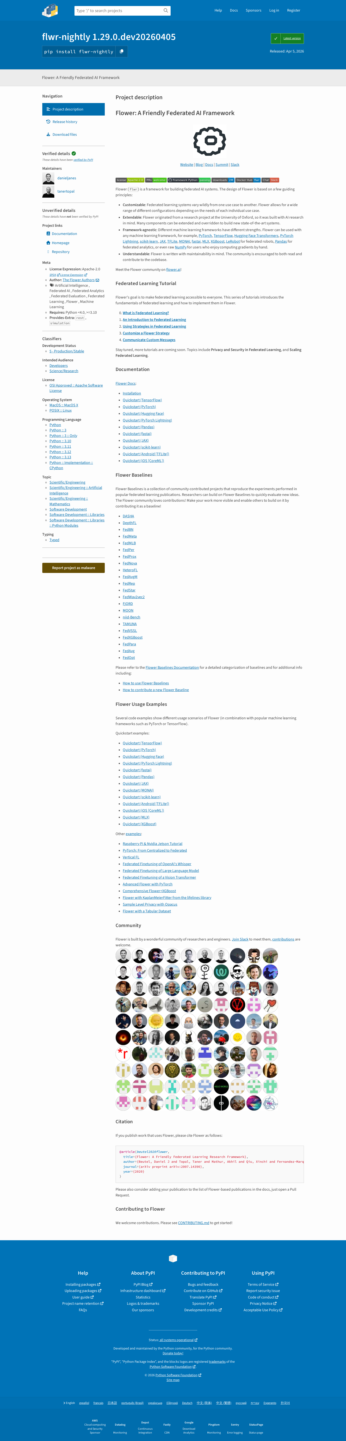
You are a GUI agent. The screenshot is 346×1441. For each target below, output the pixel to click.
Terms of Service (261, 1284)
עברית (255, 1403)
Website (186, 164)
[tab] (73, 109)
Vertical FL (131, 857)
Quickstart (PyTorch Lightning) (147, 420)
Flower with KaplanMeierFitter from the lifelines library (167, 897)
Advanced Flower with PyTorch (148, 884)
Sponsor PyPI (203, 1303)
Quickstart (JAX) (136, 440)
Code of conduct (261, 1297)
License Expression (71, 275)
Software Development (68, 509)
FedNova (130, 563)
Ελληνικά (172, 1403)
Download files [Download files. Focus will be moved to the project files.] (61, 134)
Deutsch (187, 1403)
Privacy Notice (261, 1303)
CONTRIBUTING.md (193, 1223)
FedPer (128, 549)
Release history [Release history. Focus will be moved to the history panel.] (61, 121)
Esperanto (270, 1403)
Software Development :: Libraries (77, 514)
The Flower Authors (79, 280)
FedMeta (130, 536)
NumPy (180, 247)
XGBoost (217, 241)
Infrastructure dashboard (140, 1290)
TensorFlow (223, 235)
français (98, 1403)
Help (218, 10)
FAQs (83, 1310)
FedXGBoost (132, 637)
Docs (234, 10)
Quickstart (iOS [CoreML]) (143, 460)
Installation (132, 393)
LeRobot (233, 241)
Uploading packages (81, 1290)
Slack (235, 164)
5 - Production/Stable (66, 351)
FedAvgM (130, 576)
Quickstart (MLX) (136, 817)
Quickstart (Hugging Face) (143, 413)
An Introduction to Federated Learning (154, 319)
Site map (173, 1380)
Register (293, 10)
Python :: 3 (57, 430)
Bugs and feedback (203, 1284)
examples (133, 834)
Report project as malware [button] (73, 568)
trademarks (217, 1361)
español (84, 1403)
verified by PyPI (83, 160)
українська (155, 1403)
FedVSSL (130, 630)
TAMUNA (130, 624)
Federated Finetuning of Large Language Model (161, 870)
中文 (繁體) (223, 1403)
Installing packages (81, 1284)
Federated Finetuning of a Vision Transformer (159, 877)
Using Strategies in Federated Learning (154, 326)
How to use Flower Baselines (146, 683)
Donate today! (173, 1353)
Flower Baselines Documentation (172, 667)
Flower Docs (126, 383)
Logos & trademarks (143, 1303)
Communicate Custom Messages (149, 340)
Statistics (143, 1297)
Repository (57, 251)
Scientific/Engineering (67, 482)
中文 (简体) (204, 1403)
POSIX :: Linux (60, 410)
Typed (54, 540)
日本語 (112, 1403)
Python (55, 425)
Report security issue (263, 1290)
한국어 (285, 1403)
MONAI (184, 241)
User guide (81, 1297)
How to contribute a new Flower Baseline (156, 690)
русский (241, 1403)
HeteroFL (130, 570)
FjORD (128, 603)
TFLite (172, 241)
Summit (222, 164)
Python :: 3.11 (60, 446)
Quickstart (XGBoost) (139, 824)
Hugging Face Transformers (256, 235)
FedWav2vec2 (134, 597)
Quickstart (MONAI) (138, 790)
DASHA (128, 516)
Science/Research (63, 371)
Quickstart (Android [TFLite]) (146, 454)
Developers (58, 365)
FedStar (129, 590)
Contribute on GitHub (201, 1290)
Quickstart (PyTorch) (139, 406)
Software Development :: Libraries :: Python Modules (77, 523)
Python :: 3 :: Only (63, 435)
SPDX (52, 275)
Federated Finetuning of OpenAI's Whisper (157, 864)
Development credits (201, 1310)
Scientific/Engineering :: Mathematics (68, 501)
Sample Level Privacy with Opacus (150, 904)
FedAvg (129, 651)
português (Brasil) (132, 1403)
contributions (283, 939)
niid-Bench (131, 617)
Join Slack (240, 939)
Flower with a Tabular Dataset (147, 911)
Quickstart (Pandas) (138, 427)
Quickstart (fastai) (137, 433)
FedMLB (129, 543)
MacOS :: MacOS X (63, 405)
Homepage (57, 243)
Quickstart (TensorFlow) (142, 400)
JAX (163, 241)
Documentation (61, 233)
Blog (199, 164)
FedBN (128, 529)
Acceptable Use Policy (261, 1310)
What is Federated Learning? (146, 313)
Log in (274, 10)
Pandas (281, 241)
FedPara (129, 644)
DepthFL (129, 523)
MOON (128, 610)
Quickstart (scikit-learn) (142, 447)
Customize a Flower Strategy (146, 333)
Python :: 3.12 (60, 451)
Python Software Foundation (171, 1366)
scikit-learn (149, 241)
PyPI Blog (141, 1284)
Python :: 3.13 (60, 457)
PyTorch (205, 235)
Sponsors (253, 10)
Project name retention (80, 1303)
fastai (196, 241)
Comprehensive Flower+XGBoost (149, 891)
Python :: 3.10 (60, 441)
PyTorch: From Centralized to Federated (155, 850)
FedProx (129, 556)
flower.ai (173, 269)
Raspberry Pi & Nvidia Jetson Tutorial (152, 843)
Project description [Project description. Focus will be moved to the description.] (64, 109)
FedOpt (129, 657)
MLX (205, 241)
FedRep (129, 583)
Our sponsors (143, 1310)
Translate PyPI (201, 1297)
